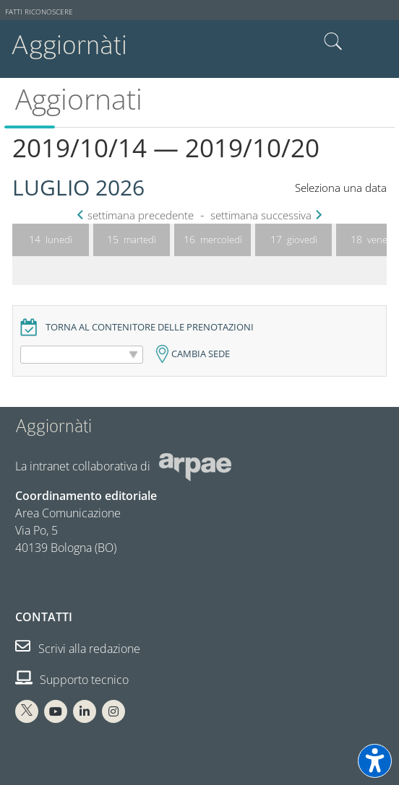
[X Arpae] (26, 711)
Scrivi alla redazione (77, 649)
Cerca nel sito (333, 42)
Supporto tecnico (72, 680)
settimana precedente (137, 215)
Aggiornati (78, 99)
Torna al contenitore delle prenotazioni (150, 327)
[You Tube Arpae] (55, 711)
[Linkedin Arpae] (84, 711)
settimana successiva (264, 215)
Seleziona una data (341, 188)
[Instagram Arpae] (113, 711)
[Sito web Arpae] (195, 465)
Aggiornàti (69, 45)
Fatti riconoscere (39, 12)
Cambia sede (200, 354)
